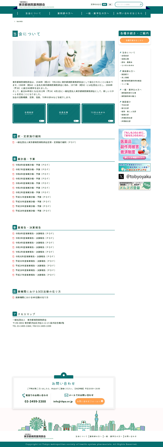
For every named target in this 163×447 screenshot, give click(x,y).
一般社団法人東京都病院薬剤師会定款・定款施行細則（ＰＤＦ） (46, 142)
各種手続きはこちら (134, 40)
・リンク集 (124, 84)
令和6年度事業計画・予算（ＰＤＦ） (33, 173)
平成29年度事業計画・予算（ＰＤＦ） (34, 206)
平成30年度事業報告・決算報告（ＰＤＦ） (36, 260)
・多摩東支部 (125, 121)
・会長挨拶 (124, 55)
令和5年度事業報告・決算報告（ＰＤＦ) (35, 238)
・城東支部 (124, 114)
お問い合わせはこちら (129, 13)
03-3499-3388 (35, 401)
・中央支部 (124, 105)
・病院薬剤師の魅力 (128, 96)
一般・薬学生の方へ (97, 13)
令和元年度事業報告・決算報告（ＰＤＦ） (36, 256)
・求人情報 (124, 77)
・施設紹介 (124, 74)
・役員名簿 (124, 59)
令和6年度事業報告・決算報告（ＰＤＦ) (35, 233)
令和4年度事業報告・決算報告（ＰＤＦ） (35, 242)
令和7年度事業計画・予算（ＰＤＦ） (33, 169)
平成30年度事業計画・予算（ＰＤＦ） (34, 201)
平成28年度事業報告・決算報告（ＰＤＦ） (36, 270)
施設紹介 (126, 101)
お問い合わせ (131, 436)
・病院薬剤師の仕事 (128, 92)
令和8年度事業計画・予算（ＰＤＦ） (33, 164)
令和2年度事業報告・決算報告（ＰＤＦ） (35, 251)
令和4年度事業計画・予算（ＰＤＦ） (33, 183)
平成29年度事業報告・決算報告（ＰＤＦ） (36, 265)
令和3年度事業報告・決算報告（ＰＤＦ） (35, 247)
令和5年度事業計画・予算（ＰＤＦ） (33, 178)
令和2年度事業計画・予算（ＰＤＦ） (33, 192)
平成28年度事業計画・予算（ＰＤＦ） (34, 210)
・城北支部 (124, 108)
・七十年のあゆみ (127, 65)
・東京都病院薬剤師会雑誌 (131, 80)
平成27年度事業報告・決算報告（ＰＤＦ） (36, 274)
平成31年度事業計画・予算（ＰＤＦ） (34, 196)
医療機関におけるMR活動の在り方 (32, 297)
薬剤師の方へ (65, 13)
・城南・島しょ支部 (128, 111)
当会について (33, 13)
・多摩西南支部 (126, 118)
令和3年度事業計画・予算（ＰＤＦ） (33, 187)
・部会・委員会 (126, 62)
